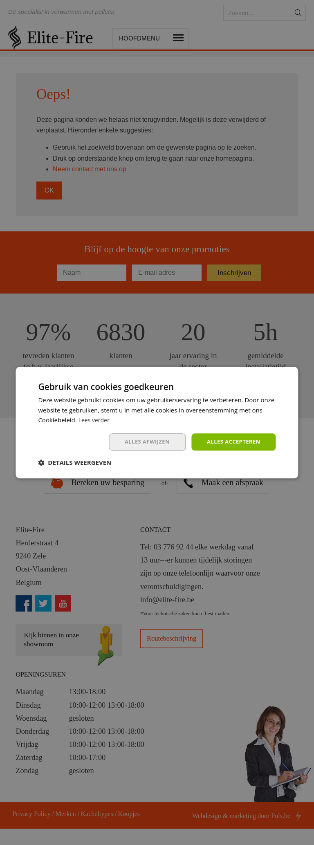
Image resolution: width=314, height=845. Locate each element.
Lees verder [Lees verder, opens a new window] (95, 419)
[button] (74, 463)
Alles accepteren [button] (231, 442)
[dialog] (157, 422)
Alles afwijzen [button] (142, 442)
